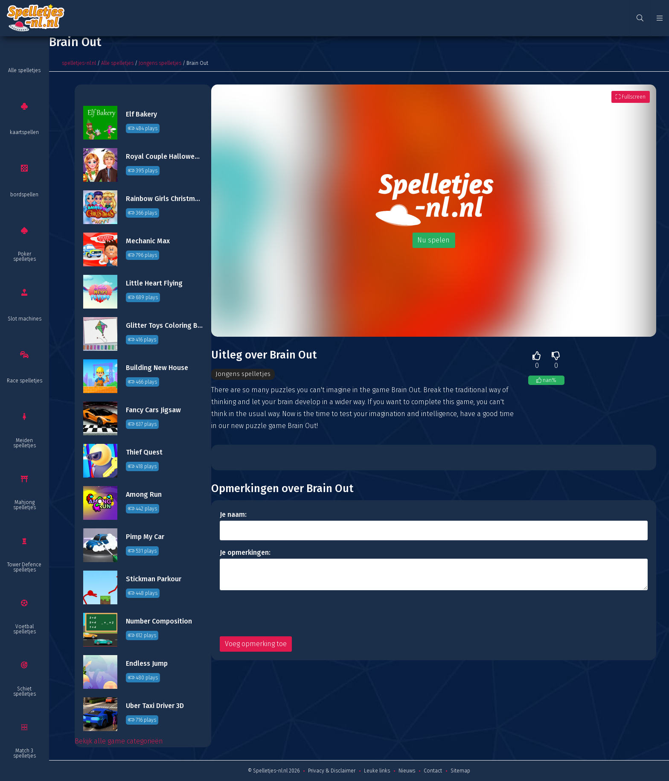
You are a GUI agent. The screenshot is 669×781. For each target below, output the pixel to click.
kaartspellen (24, 132)
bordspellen (24, 195)
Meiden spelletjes (24, 443)
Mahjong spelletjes (24, 504)
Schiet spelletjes (24, 691)
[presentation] (284, 613)
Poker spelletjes (24, 256)
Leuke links (377, 771)
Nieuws (406, 771)
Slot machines (24, 319)
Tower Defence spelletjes (24, 567)
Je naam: (233, 515)
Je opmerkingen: (245, 553)
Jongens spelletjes (160, 63)
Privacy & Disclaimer (331, 771)
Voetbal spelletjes (24, 629)
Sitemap (460, 771)
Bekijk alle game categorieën (119, 741)
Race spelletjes (24, 381)
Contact (433, 771)
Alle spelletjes (24, 70)
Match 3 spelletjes (24, 753)
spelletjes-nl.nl (79, 63)
